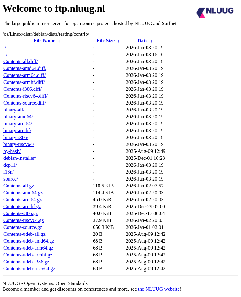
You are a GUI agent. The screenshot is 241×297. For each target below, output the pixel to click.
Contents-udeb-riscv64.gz (29, 268)
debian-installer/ (19, 158)
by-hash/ (12, 151)
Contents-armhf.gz (22, 206)
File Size (106, 40)
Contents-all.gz (18, 185)
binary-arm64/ (17, 123)
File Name (45, 40)
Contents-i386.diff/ (22, 89)
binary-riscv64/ (18, 144)
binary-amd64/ (18, 116)
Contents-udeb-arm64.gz (28, 248)
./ (4, 47)
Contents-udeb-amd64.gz (28, 241)
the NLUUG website (158, 289)
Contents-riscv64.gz (23, 220)
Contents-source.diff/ (24, 102)
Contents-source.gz (22, 227)
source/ (10, 178)
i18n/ (8, 172)
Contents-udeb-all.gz (24, 234)
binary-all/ (13, 109)
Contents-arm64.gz (22, 199)
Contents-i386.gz (20, 213)
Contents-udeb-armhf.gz (27, 254)
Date (142, 40)
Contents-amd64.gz (23, 192)
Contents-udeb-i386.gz (26, 261)
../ (5, 54)
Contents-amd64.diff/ (24, 68)
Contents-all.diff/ (20, 61)
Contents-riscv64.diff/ (25, 96)
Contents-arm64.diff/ (24, 75)
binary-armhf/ (17, 130)
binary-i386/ (15, 137)
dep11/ (10, 165)
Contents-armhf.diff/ (24, 82)
